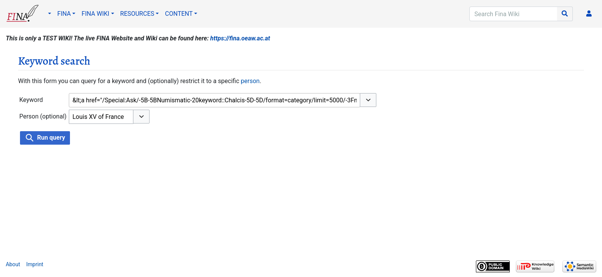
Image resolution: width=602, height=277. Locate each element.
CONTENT (179, 13)
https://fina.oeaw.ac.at (240, 38)
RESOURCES (137, 13)
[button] (368, 100)
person (250, 81)
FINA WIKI (95, 13)
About (13, 264)
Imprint (34, 264)
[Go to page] (565, 14)
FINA (64, 13)
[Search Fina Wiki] (513, 14)
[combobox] (214, 100)
